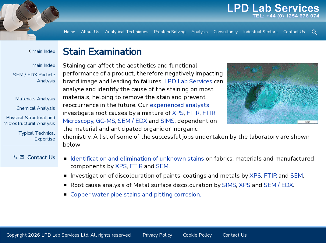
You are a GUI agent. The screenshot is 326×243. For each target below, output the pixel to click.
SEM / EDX (132, 121)
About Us (90, 32)
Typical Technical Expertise (36, 136)
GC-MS (105, 121)
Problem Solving (170, 32)
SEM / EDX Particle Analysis (34, 78)
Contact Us (294, 32)
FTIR (193, 113)
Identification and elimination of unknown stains (137, 158)
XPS (178, 113)
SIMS (168, 121)
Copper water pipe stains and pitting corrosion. (135, 194)
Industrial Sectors (260, 32)
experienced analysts (179, 105)
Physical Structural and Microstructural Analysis (29, 121)
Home (69, 32)
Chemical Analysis (35, 108)
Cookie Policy (197, 235)
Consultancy (226, 32)
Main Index (42, 51)
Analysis (199, 32)
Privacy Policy (157, 235)
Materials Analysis (35, 99)
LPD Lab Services (188, 81)
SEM (162, 166)
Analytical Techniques (126, 32)
